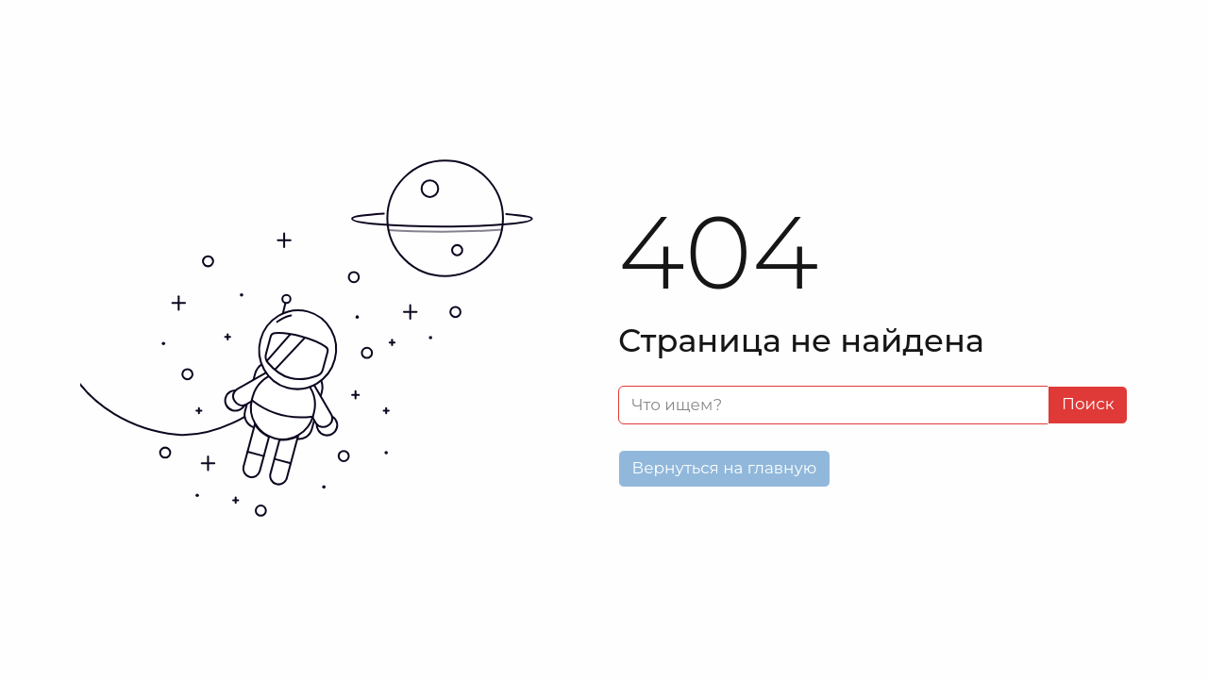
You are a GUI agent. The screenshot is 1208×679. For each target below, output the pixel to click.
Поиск (1088, 403)
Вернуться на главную (724, 467)
